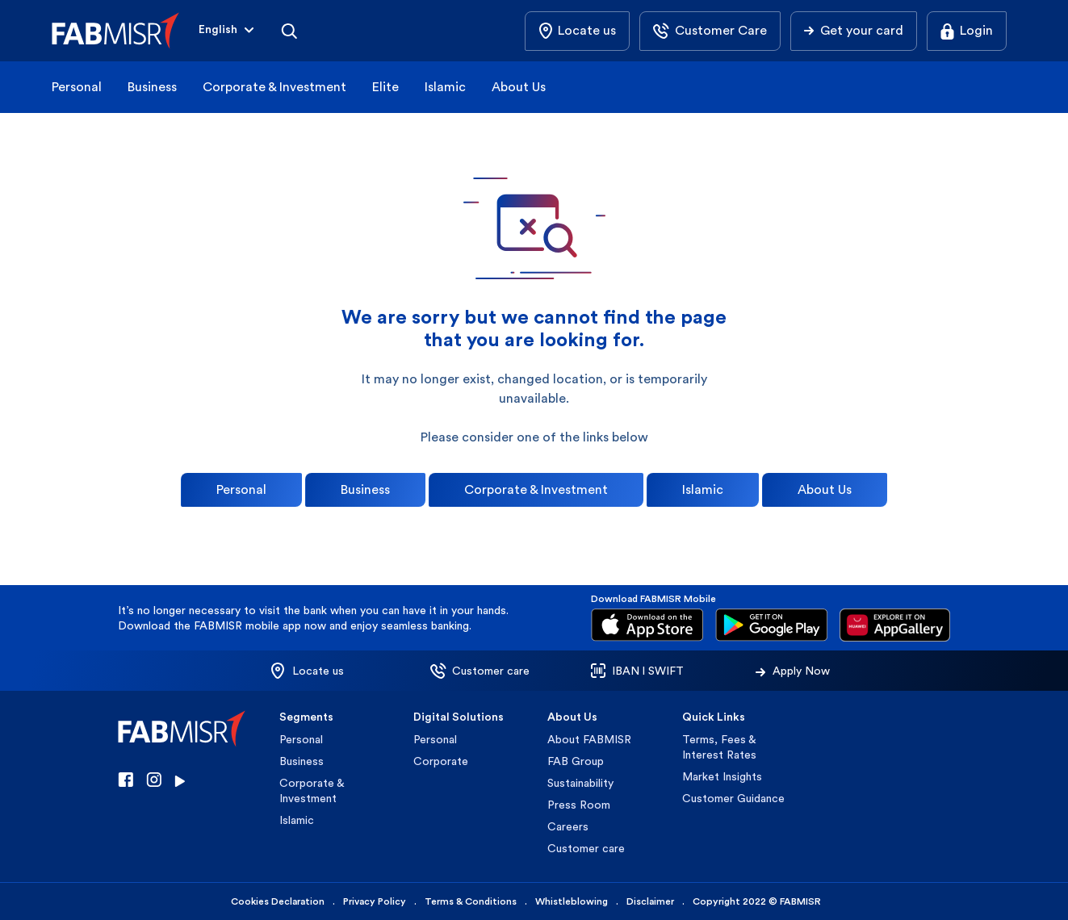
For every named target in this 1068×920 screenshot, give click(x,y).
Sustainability (580, 782)
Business (152, 86)
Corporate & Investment (274, 86)
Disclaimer (650, 901)
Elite (385, 86)
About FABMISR (589, 739)
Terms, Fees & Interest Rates (719, 747)
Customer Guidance (733, 798)
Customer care (586, 848)
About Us (519, 86)
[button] (228, 31)
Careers (567, 826)
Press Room (578, 804)
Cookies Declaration (278, 901)
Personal (77, 86)
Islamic (445, 86)
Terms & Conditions (471, 901)
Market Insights (722, 776)
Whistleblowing (571, 901)
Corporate (440, 761)
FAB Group (575, 761)
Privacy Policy (374, 901)
